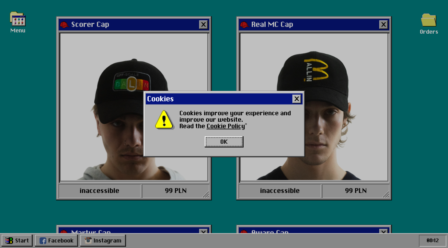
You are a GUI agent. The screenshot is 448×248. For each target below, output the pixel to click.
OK (224, 142)
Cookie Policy (226, 126)
